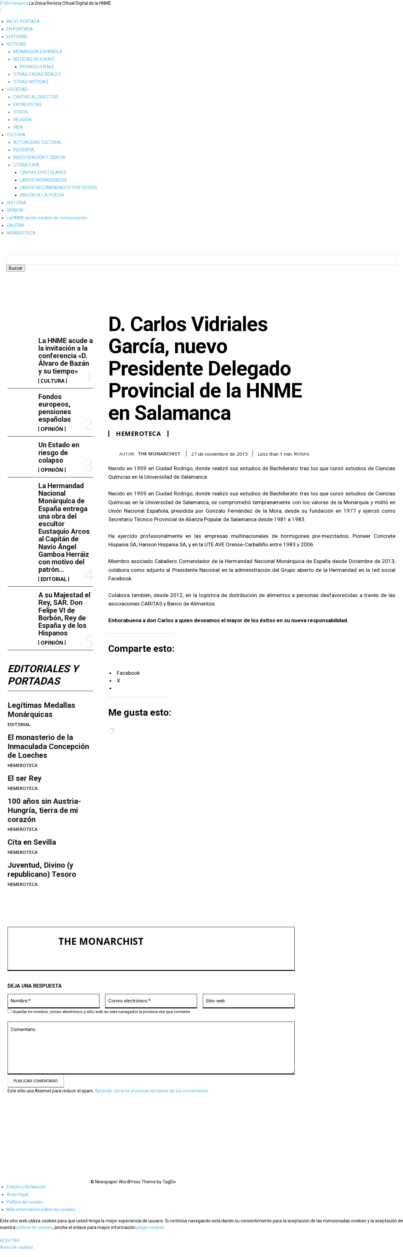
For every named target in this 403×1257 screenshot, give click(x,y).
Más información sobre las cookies (41, 1209)
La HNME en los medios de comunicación (47, 217)
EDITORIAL (17, 36)
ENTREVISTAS (27, 104)
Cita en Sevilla (32, 842)
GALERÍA (15, 225)
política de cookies (34, 1227)
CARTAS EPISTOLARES (43, 172)
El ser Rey (25, 778)
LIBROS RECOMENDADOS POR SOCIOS (58, 187)
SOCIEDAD (17, 89)
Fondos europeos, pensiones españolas (54, 408)
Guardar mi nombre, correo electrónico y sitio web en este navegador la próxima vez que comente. (102, 1011)
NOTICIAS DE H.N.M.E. (34, 59)
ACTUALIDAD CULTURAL (37, 142)
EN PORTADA (20, 28)
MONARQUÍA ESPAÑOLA (37, 51)
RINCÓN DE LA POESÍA (42, 195)
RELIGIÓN (22, 119)
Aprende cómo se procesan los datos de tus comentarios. (152, 1090)
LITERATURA (26, 164)
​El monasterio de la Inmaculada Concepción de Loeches (48, 746)
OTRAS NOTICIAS (30, 81)
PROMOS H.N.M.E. (37, 66)
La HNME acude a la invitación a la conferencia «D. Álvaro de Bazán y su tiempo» (65, 356)
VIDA (18, 127)
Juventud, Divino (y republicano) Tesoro (42, 870)
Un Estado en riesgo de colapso (58, 452)
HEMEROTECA (21, 232)
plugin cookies (150, 1227)
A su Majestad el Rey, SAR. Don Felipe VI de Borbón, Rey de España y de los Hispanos (64, 614)
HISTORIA (16, 202)
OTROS (20, 112)
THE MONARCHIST (159, 453)
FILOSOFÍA (23, 149)
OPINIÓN (15, 210)
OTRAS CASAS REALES (37, 74)
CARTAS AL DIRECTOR (35, 96)
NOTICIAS (16, 44)
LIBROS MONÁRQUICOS (43, 180)
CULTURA (16, 134)
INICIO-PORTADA (23, 21)
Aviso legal (17, 1194)
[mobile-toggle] (1, 9)
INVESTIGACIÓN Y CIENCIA (39, 157)
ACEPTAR (10, 1240)
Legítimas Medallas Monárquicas (41, 710)
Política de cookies (25, 1201)
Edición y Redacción (26, 1186)
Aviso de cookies (16, 1247)
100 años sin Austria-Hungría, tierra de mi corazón (44, 810)
